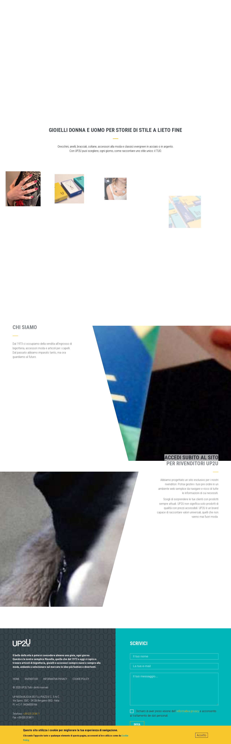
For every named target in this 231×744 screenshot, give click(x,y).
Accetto (201, 735)
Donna (127, 10)
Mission (107, 10)
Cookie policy (81, 679)
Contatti (194, 10)
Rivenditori (168, 10)
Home (16, 679)
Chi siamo (83, 10)
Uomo (146, 10)
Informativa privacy (55, 679)
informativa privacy (188, 711)
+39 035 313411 (31, 713)
